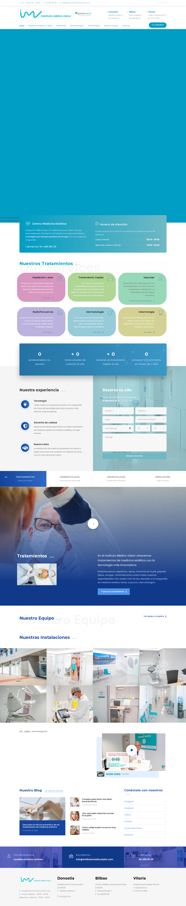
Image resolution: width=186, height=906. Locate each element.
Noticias (113, 26)
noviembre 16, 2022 (29, 820)
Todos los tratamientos (143, 297)
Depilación (56, 26)
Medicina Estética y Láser (38, 26)
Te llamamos (158, 25)
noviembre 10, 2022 (89, 794)
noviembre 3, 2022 (88, 808)
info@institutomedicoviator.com (72, 3)
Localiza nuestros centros (27, 848)
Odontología (85, 26)
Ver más (48, 297)
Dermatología (70, 26)
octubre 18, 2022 (88, 823)
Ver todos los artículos (51, 780)
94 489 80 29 (145, 848)
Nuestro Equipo (100, 26)
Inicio (21, 26)
